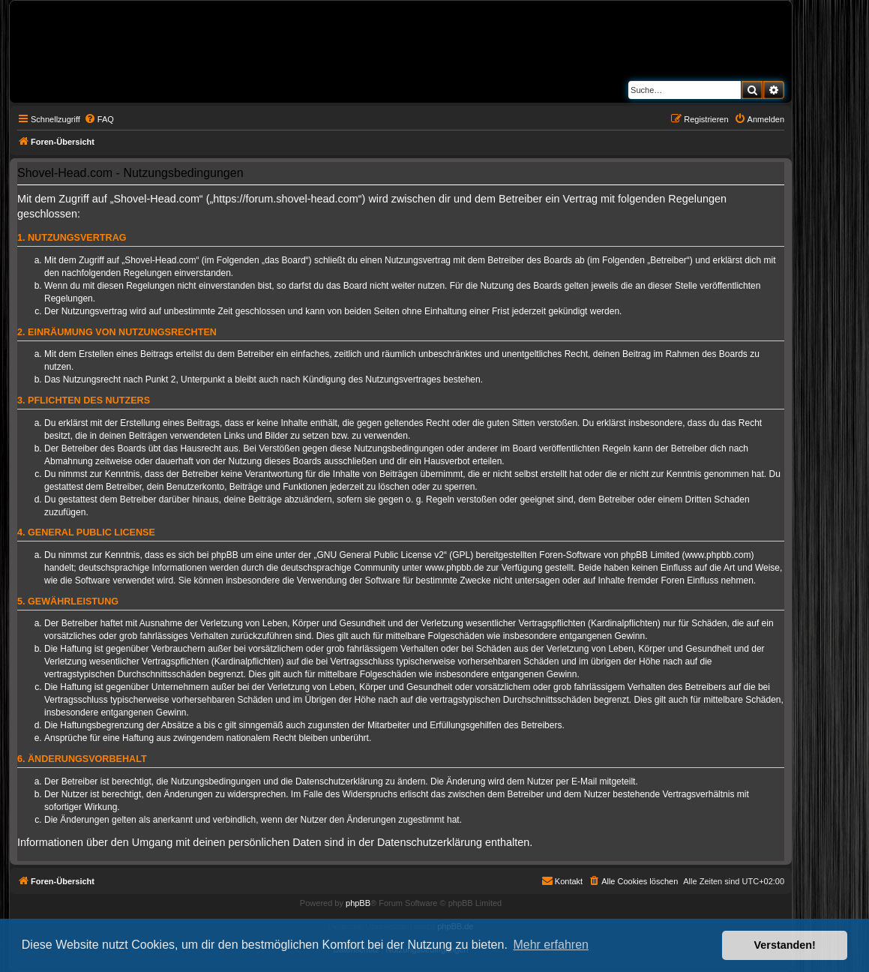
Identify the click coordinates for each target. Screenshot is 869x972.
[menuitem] (99, 119)
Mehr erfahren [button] (551, 944)
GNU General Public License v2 (380, 555)
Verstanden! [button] (785, 945)
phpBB (358, 903)
